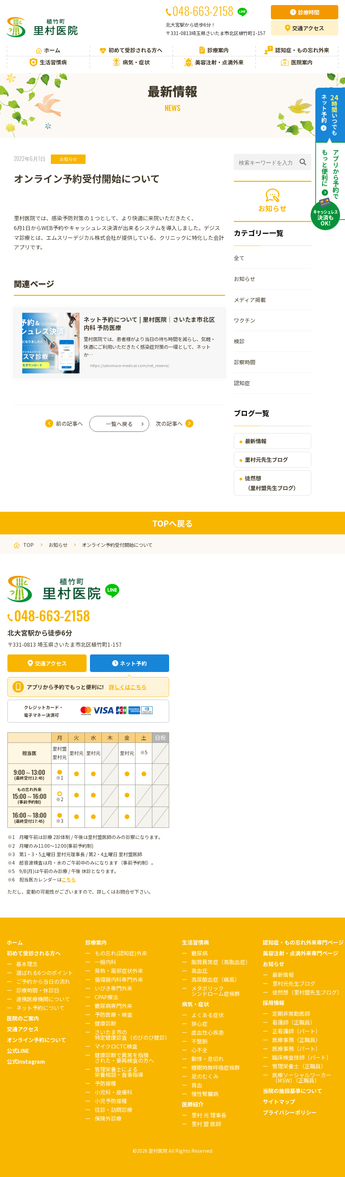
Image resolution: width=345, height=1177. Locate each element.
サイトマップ (279, 1101)
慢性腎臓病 (204, 1094)
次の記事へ (169, 423)
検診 (239, 341)
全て (239, 258)
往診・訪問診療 (113, 1109)
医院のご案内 (23, 1018)
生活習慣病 (48, 62)
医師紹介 (192, 1104)
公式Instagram (26, 1061)
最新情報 (255, 441)
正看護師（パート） (296, 1031)
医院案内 (297, 62)
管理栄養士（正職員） (299, 1066)
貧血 (196, 1085)
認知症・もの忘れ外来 (296, 50)
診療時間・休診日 (37, 990)
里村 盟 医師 (206, 1124)
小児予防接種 (111, 1101)
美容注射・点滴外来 (214, 62)
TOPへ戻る (172, 523)
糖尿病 (199, 953)
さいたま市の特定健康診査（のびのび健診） (132, 1034)
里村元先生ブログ (266, 459)
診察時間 (244, 362)
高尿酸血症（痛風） (215, 979)
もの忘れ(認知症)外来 (121, 953)
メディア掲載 (250, 300)
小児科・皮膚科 (113, 1092)
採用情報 (273, 1003)
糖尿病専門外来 (113, 1006)
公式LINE (18, 1050)
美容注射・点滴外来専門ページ (300, 953)
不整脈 (199, 1041)
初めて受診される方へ (131, 50)
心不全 (199, 1050)
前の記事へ (69, 423)
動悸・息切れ (207, 1059)
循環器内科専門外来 (119, 979)
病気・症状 (131, 62)
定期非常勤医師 (291, 1013)
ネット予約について (40, 1008)
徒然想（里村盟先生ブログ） (272, 483)
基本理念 (27, 964)
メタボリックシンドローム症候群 (215, 991)
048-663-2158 (52, 615)
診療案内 (214, 50)
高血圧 (199, 970)
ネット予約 (129, 663)
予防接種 (105, 1083)
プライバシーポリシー (290, 1112)
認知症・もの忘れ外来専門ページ (303, 942)
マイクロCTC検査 (116, 1046)
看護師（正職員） (293, 1022)
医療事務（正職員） (296, 1040)
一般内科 (105, 962)
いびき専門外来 (113, 988)
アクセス (304, 28)
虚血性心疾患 (207, 1032)
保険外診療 (108, 1118)
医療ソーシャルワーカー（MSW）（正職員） (302, 1077)
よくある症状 (207, 1015)
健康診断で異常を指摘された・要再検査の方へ (124, 1057)
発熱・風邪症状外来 (119, 970)
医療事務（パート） (296, 1048)
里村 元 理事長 (208, 1115)
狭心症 (199, 1023)
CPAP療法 (106, 997)
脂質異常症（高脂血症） (221, 962)
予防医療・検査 (113, 1014)
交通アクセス (47, 663)
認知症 (242, 383)
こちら (69, 879)
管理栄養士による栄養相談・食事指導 (119, 1071)
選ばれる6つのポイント (44, 973)
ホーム (48, 50)
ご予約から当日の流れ (43, 981)
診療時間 (304, 12)
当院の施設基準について (292, 1091)
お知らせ (68, 159)
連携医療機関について (43, 999)
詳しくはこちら (128, 687)
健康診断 (105, 1023)
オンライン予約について (36, 1040)
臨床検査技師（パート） (302, 1057)
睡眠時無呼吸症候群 (215, 1067)
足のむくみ (205, 1076)
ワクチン (244, 320)
